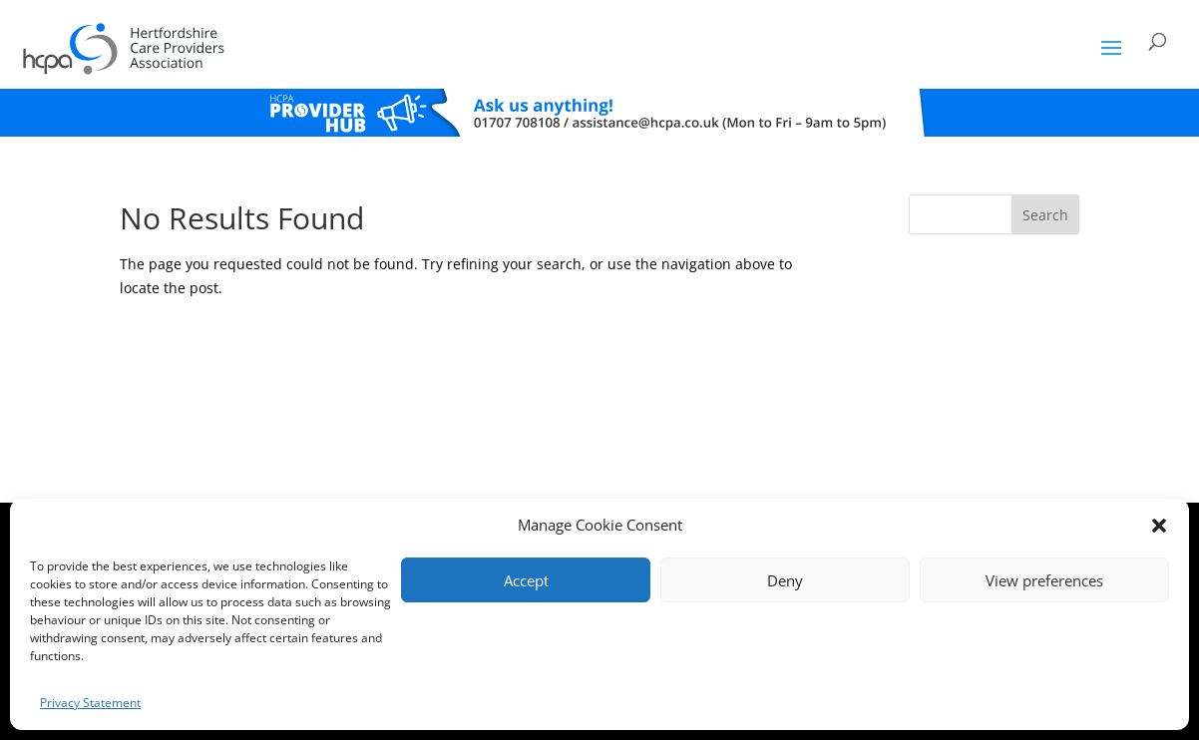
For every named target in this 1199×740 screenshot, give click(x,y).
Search (1045, 214)
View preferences (1044, 580)
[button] (1159, 526)
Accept (526, 580)
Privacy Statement (90, 702)
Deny (785, 580)
